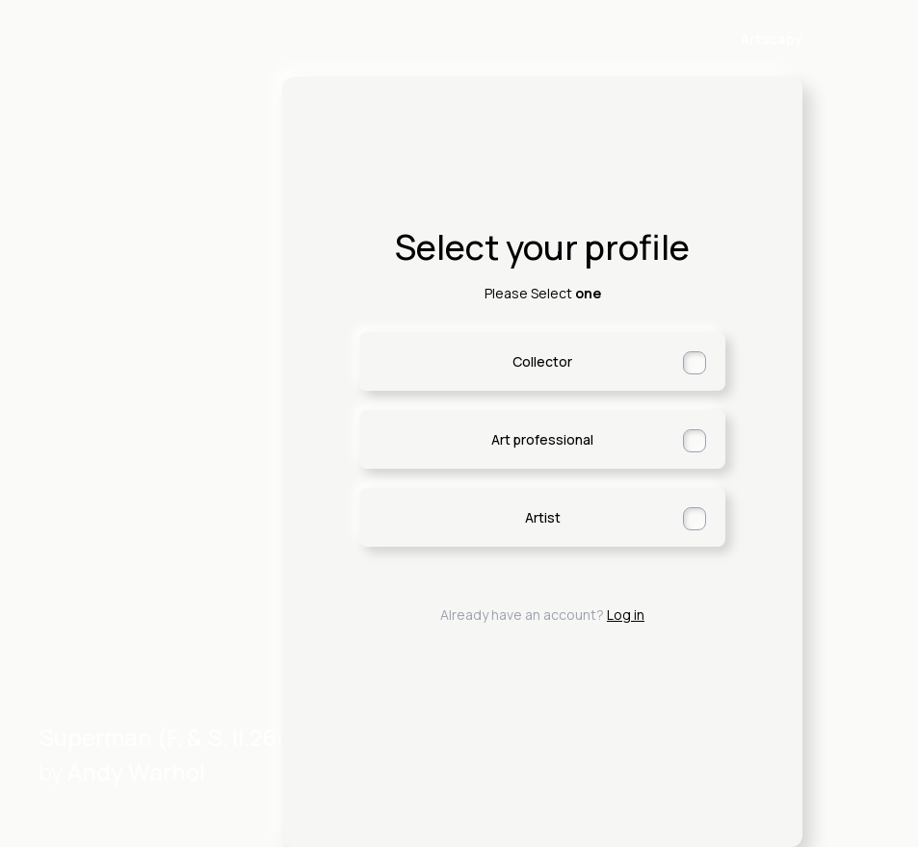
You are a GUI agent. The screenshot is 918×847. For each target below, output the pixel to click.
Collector (609, 362)
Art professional (598, 440)
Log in (625, 614)
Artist (616, 518)
